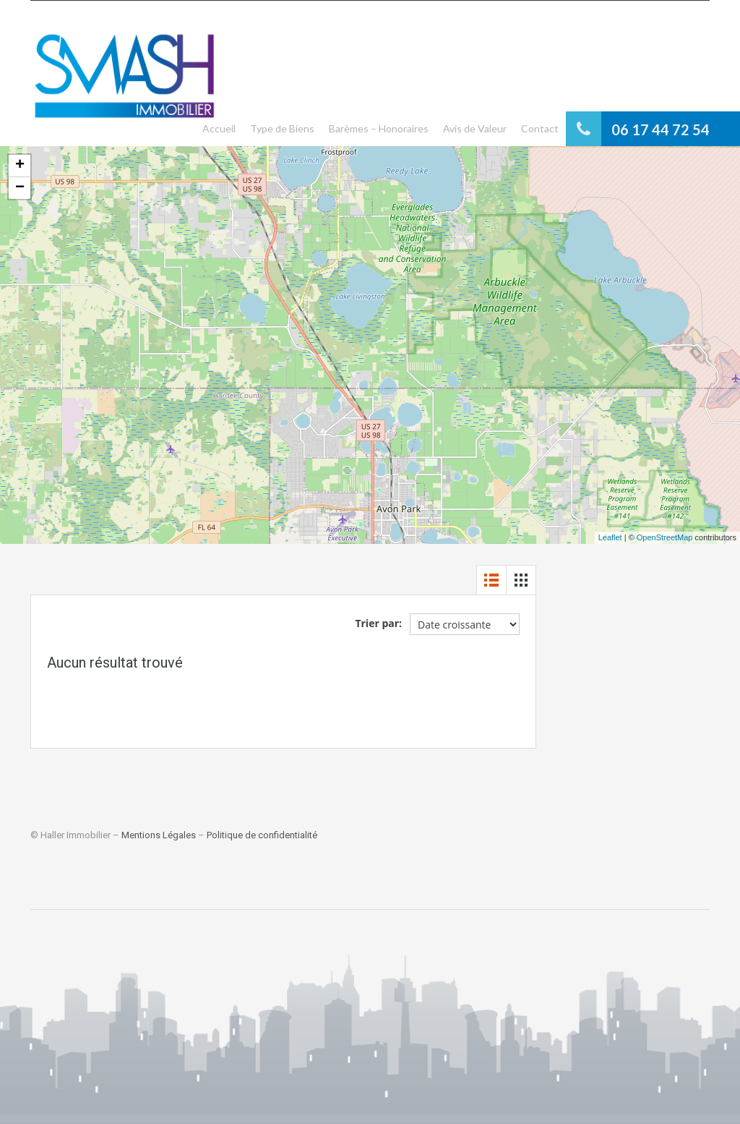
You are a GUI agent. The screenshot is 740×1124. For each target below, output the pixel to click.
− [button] (20, 188)
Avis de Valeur (475, 128)
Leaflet (610, 537)
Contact (540, 128)
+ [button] (20, 165)
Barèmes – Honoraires (379, 128)
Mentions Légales (158, 835)
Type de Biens (282, 128)
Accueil (219, 128)
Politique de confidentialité (262, 835)
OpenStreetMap (665, 537)
